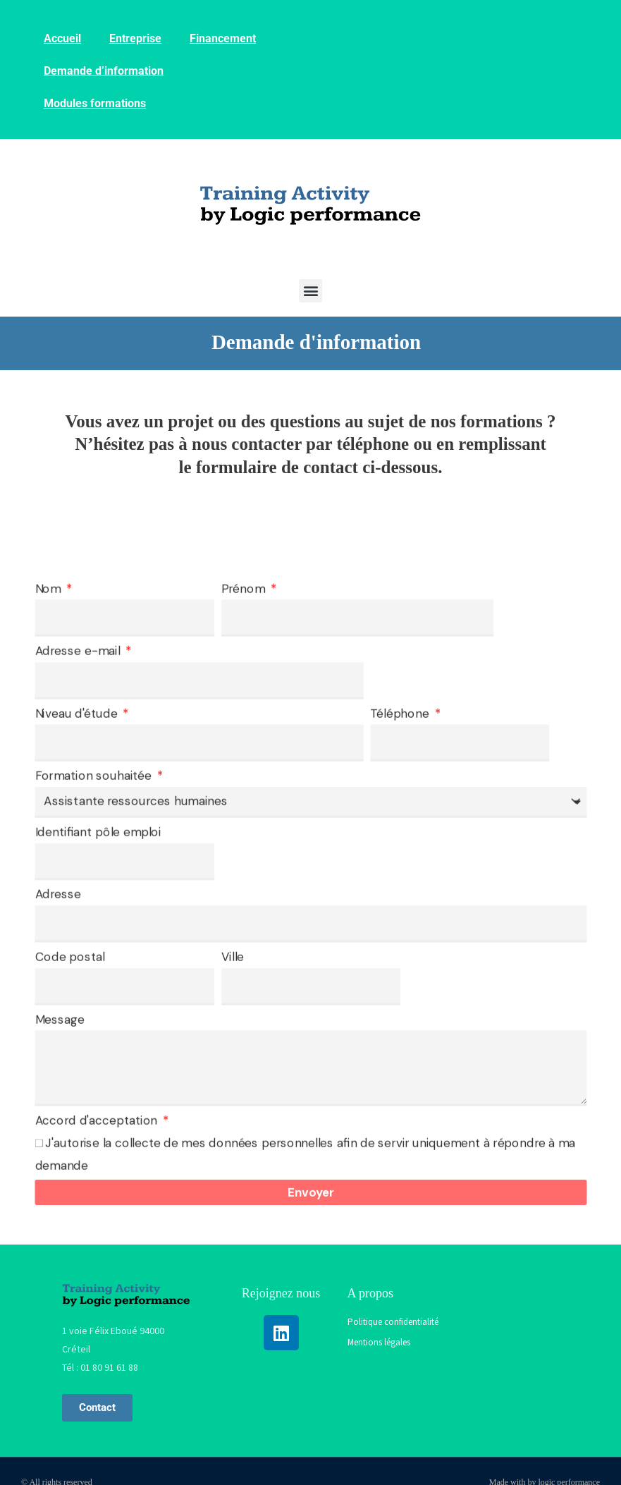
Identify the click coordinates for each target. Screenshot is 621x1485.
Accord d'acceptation (97, 1121)
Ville (232, 956)
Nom (49, 588)
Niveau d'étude (77, 713)
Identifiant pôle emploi (98, 832)
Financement (223, 38)
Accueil (62, 38)
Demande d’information (104, 71)
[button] (310, 290)
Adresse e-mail (79, 651)
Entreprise (135, 38)
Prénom (244, 588)
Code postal (69, 956)
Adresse (58, 894)
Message (59, 1019)
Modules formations (95, 103)
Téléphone (401, 713)
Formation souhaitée (94, 776)
